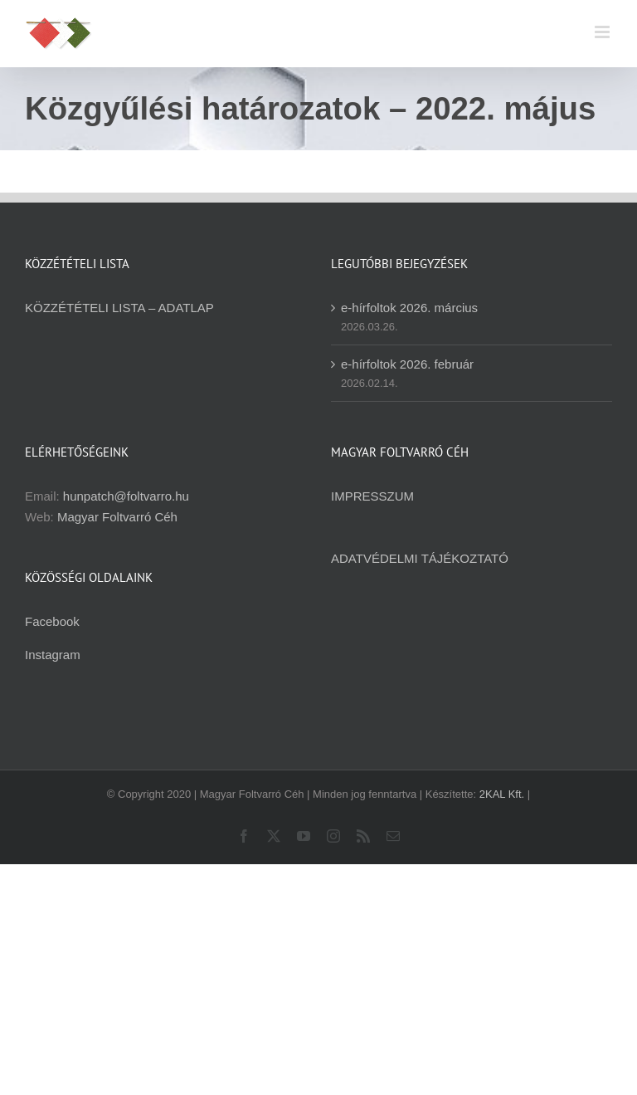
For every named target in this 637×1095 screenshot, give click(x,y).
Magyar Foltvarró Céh (117, 517)
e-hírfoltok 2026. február (407, 364)
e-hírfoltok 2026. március (409, 308)
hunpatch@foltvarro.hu (126, 496)
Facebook (52, 621)
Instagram (52, 655)
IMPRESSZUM (372, 496)
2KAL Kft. (501, 794)
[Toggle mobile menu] (603, 32)
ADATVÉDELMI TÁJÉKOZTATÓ (419, 558)
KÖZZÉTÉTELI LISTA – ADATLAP (119, 308)
